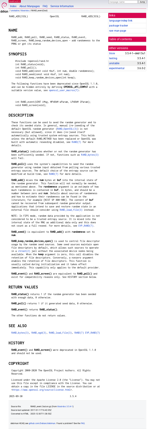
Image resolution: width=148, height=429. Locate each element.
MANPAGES (14, 1)
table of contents (120, 39)
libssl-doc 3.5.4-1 (65, 406)
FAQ (45, 6)
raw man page (117, 30)
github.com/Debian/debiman (42, 423)
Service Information (62, 6)
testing (113, 58)
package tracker (118, 25)
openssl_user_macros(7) (63, 90)
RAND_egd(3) (38, 332)
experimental (116, 68)
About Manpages (29, 6)
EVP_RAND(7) (85, 225)
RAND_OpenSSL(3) (67, 128)
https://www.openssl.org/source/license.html (41, 389)
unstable (15, 10)
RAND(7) (76, 142)
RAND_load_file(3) (71, 209)
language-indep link (120, 20)
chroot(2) (24, 251)
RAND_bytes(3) (90, 154)
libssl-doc (25, 10)
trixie (112, 53)
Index (13, 6)
